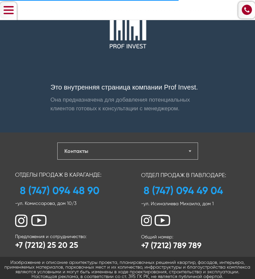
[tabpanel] (127, 219)
